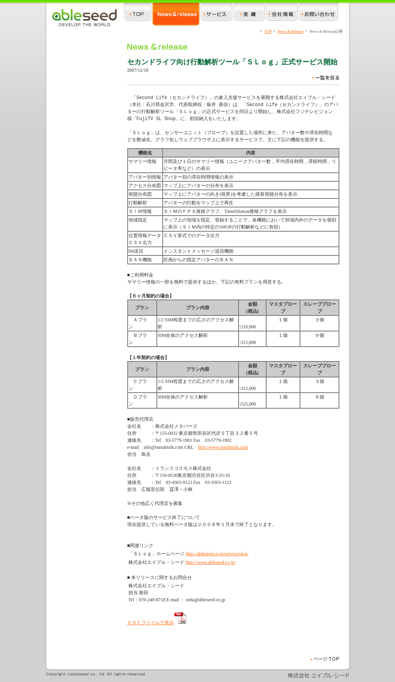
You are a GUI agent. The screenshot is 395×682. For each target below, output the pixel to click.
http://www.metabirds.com (223, 447)
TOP (268, 31)
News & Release (290, 31)
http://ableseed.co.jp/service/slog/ (217, 553)
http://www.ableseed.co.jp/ (211, 562)
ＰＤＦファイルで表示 (157, 622)
